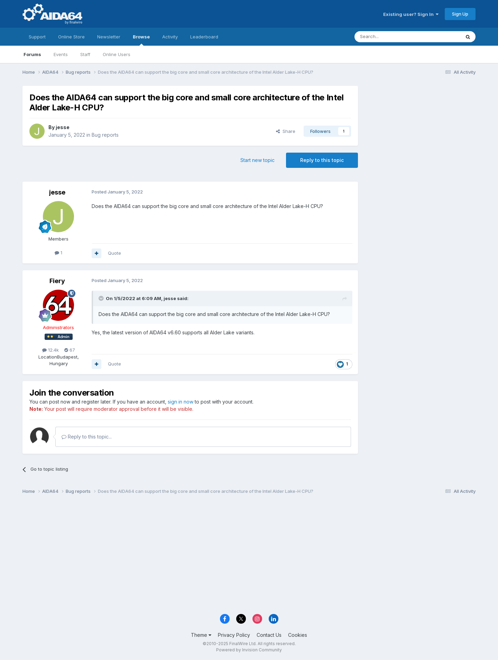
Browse (141, 40)
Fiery (57, 280)
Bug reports (105, 135)
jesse (63, 127)
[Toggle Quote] (102, 298)
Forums (32, 54)
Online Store (71, 36)
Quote (114, 253)
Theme (201, 635)
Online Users (116, 54)
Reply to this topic (322, 160)
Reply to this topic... (87, 437)
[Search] (389, 36)
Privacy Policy (234, 635)
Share (285, 131)
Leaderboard (204, 36)
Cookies (297, 635)
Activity (170, 36)
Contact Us (269, 635)
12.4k (50, 350)
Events (61, 54)
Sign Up (460, 14)
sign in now (180, 402)
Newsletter (108, 36)
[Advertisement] (420, 132)
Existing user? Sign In (411, 14)
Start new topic (257, 160)
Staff (85, 54)
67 (69, 350)
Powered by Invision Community (249, 649)
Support (37, 36)
